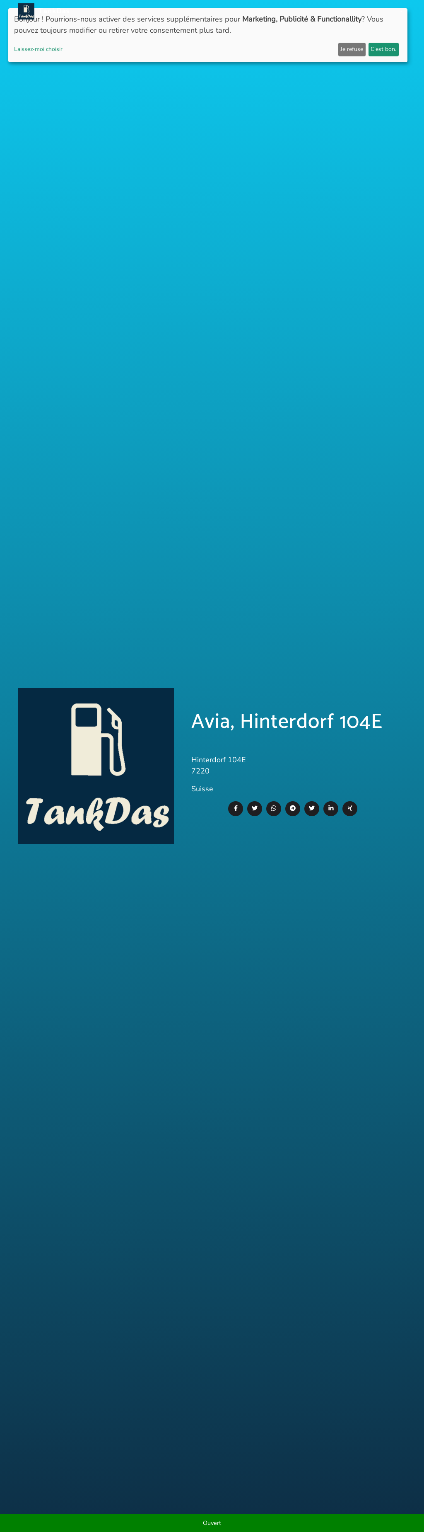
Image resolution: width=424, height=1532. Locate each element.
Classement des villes (266, 11)
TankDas (52, 11)
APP (199, 11)
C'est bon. (383, 49)
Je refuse (351, 49)
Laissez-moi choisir (38, 49)
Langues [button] (386, 11)
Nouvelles (170, 11)
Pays (217, 11)
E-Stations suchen (337, 11)
